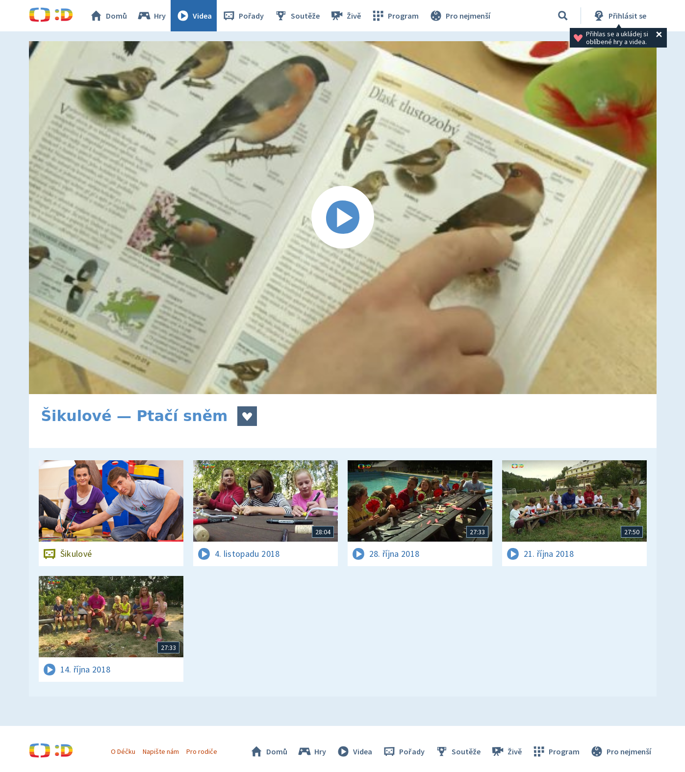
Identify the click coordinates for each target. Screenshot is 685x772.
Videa (194, 15)
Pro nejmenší (459, 15)
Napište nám (161, 751)
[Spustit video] (343, 217)
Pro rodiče (201, 751)
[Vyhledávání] (563, 15)
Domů (108, 15)
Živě (345, 15)
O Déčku (123, 751)
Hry (151, 15)
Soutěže (297, 15)
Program (395, 15)
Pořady (243, 15)
